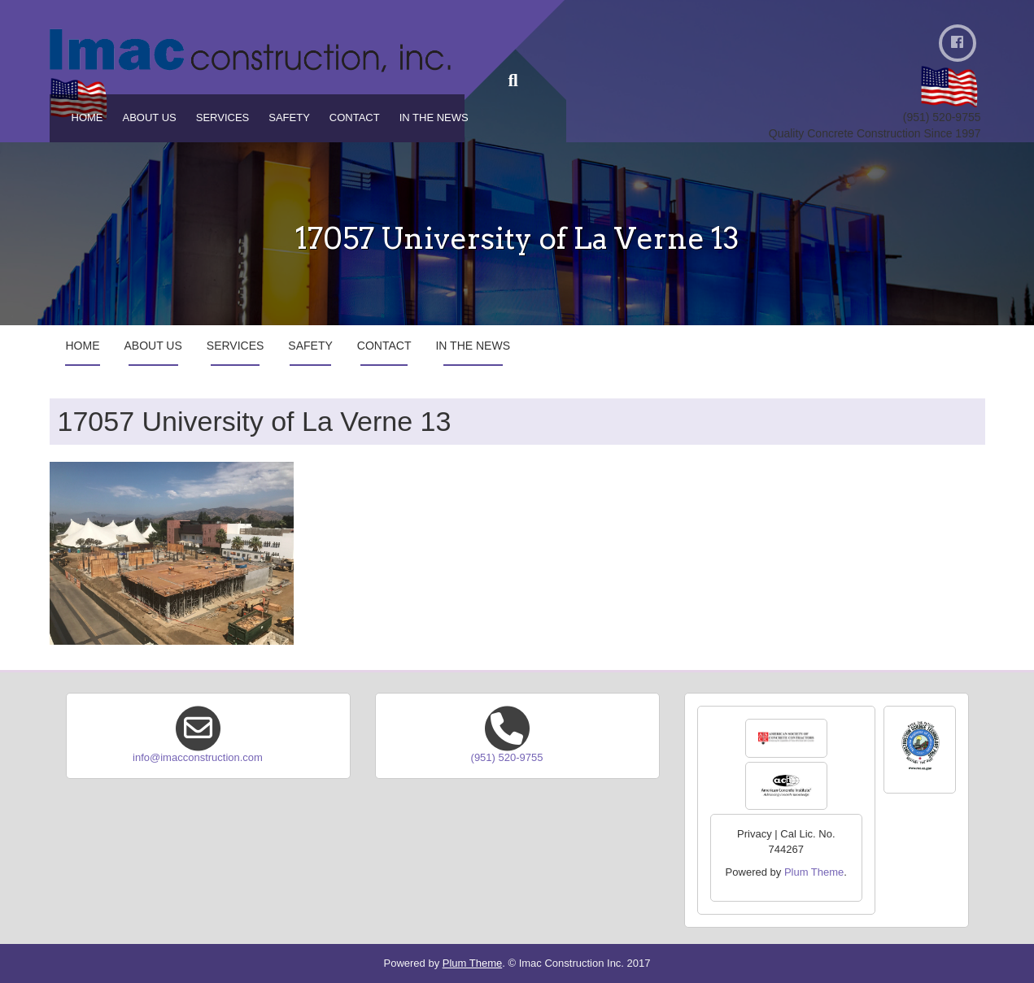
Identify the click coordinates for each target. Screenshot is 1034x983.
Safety (289, 117)
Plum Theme (814, 872)
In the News (434, 117)
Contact (354, 117)
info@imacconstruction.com (198, 757)
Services (223, 117)
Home (87, 117)
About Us (150, 117)
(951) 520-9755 (507, 757)
